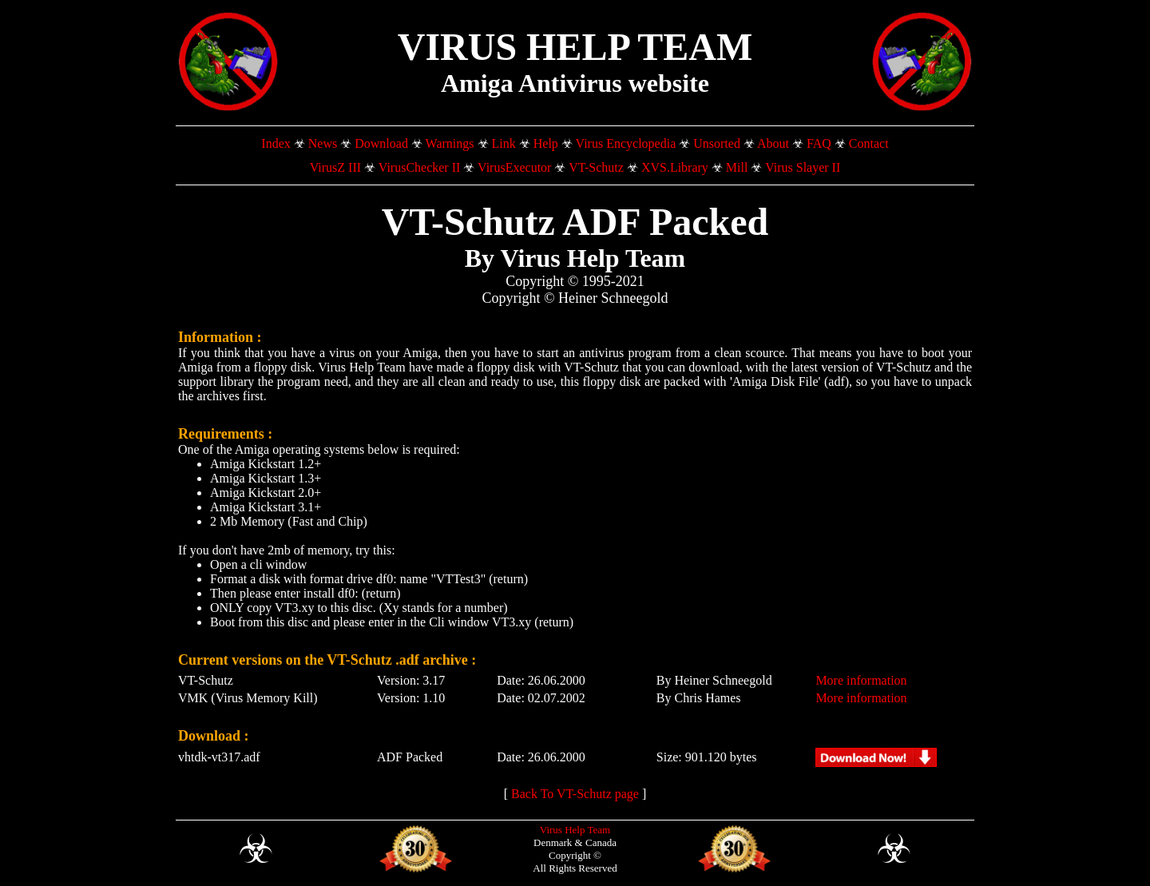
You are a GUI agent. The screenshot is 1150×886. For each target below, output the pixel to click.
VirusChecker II (420, 167)
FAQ (819, 143)
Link (504, 143)
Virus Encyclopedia (626, 143)
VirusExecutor (514, 167)
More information (860, 680)
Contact (869, 143)
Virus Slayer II (802, 167)
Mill (737, 167)
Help (545, 143)
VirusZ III (335, 167)
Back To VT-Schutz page (575, 794)
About (773, 143)
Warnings (450, 143)
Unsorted (716, 143)
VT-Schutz (596, 167)
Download (381, 143)
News (322, 143)
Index (275, 143)
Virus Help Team (575, 830)
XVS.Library (674, 167)
